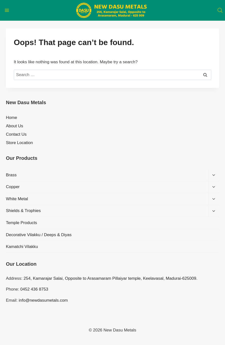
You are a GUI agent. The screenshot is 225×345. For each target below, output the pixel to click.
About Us (14, 126)
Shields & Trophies (23, 210)
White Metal (17, 199)
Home (11, 117)
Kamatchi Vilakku (22, 246)
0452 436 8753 (34, 289)
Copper (13, 186)
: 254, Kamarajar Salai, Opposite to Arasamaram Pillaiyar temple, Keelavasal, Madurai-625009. (109, 278)
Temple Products (21, 222)
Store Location (19, 142)
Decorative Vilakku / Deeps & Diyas (39, 234)
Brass (11, 175)
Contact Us (16, 134)
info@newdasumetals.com (43, 300)
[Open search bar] (220, 10)
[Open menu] (7, 10)
